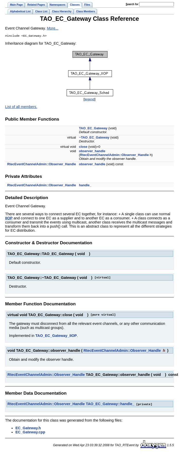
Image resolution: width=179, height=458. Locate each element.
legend (89, 100)
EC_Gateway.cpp (30, 432)
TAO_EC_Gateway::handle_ (110, 404)
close (83, 147)
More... (52, 28)
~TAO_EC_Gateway (94, 138)
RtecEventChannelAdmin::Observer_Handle (114, 155)
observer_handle (92, 151)
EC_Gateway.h (28, 428)
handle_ (85, 186)
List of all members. (21, 107)
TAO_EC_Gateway (93, 129)
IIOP (9, 219)
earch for (132, 4)
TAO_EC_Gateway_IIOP (56, 336)
